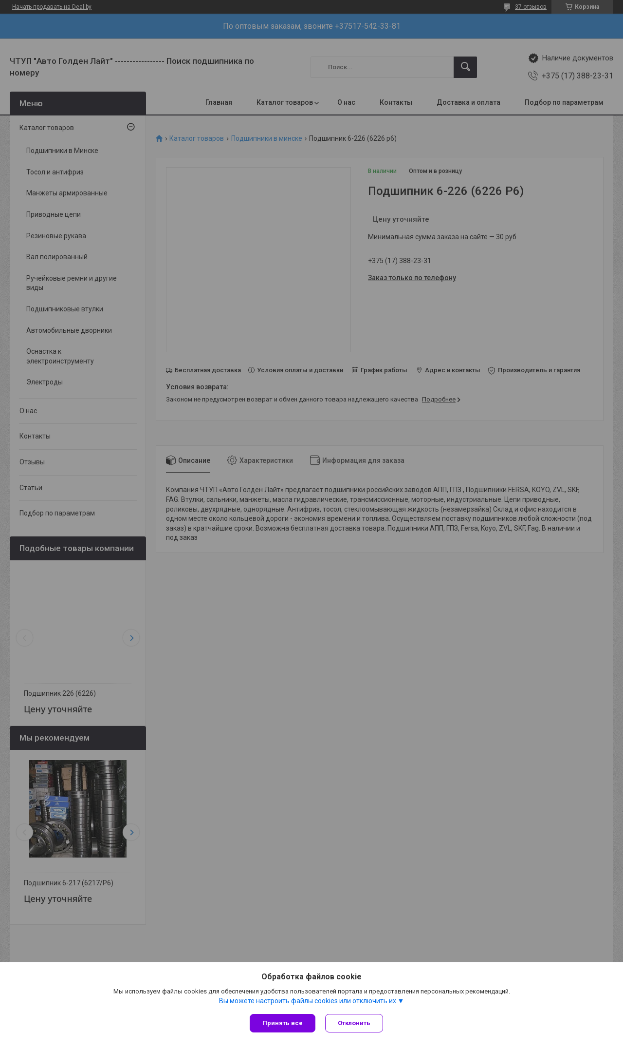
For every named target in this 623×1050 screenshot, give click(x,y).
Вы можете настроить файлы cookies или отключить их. (308, 1001)
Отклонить (354, 1023)
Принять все (282, 1023)
